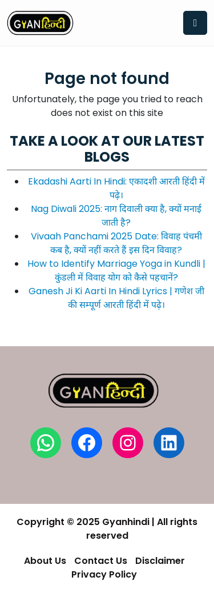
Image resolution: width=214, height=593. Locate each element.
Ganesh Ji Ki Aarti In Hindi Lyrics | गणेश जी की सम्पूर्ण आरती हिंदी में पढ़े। (116, 298)
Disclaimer (160, 560)
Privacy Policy (104, 574)
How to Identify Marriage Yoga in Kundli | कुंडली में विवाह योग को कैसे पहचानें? (116, 270)
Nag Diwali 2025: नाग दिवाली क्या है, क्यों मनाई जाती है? (116, 215)
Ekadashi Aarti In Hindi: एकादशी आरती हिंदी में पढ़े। (116, 188)
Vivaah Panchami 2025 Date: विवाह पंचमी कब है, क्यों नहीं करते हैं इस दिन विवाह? (116, 243)
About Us (45, 560)
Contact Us (100, 560)
